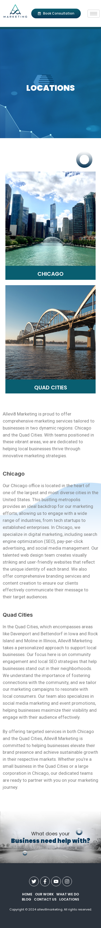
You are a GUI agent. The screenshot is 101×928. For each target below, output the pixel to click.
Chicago (50, 274)
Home (27, 894)
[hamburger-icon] (94, 14)
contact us (45, 899)
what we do (67, 894)
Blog (26, 899)
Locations (69, 899)
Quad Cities (50, 387)
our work (44, 894)
